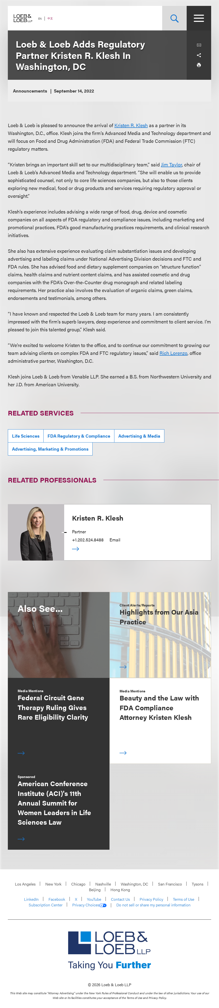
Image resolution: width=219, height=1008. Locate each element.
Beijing (95, 889)
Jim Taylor (171, 164)
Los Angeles (25, 884)
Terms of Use (183, 899)
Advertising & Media (139, 436)
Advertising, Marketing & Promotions (50, 449)
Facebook (57, 899)
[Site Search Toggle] (174, 18)
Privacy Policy (151, 899)
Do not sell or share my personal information (153, 905)
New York (53, 884)
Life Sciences (25, 436)
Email (115, 540)
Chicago (78, 884)
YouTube (94, 899)
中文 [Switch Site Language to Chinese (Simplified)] (50, 18)
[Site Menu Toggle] (199, 18)
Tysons (197, 884)
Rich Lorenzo (173, 352)
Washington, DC (134, 884)
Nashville (103, 884)
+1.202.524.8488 (88, 540)
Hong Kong (120, 889)
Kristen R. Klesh (131, 125)
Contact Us (120, 899)
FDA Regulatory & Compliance (79, 436)
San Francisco (170, 884)
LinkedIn (31, 899)
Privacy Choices (89, 905)
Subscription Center (45, 905)
